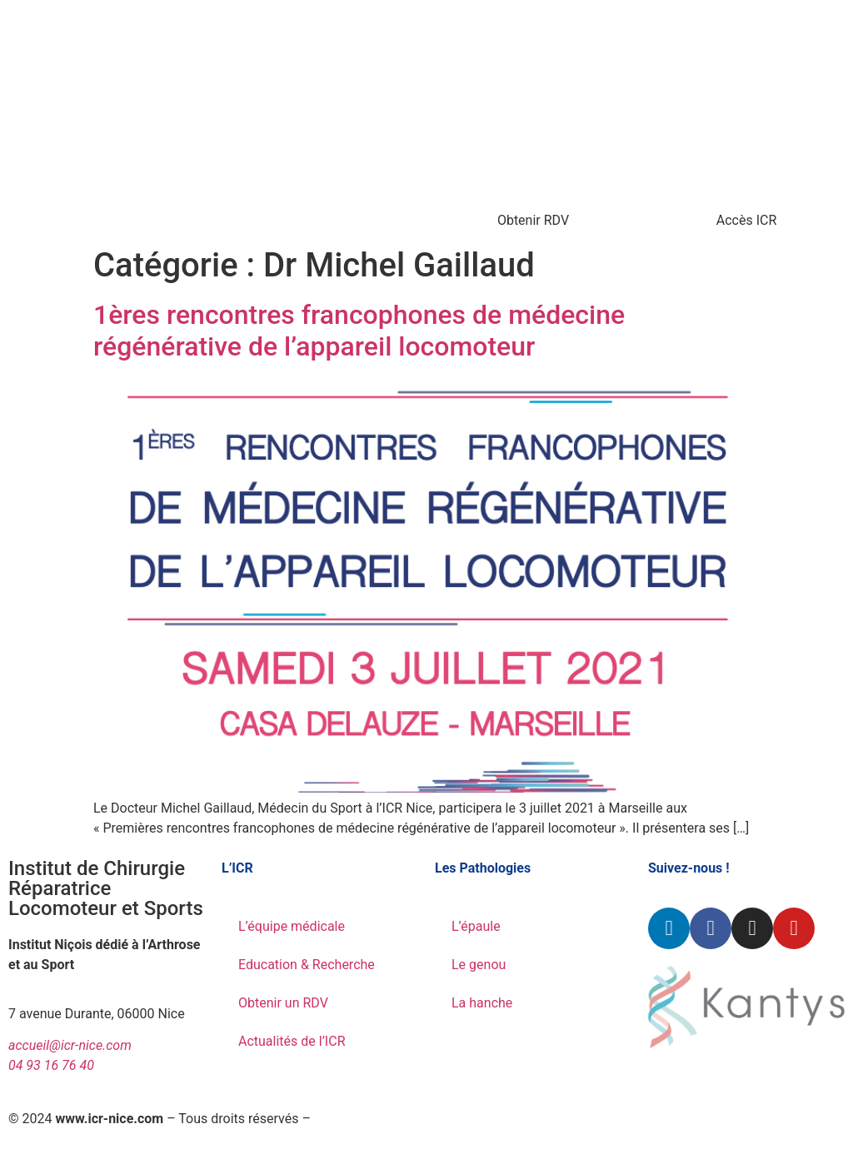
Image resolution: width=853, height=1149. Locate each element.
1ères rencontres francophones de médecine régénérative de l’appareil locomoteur (359, 330)
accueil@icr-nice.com (70, 1045)
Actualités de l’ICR (292, 1041)
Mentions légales (364, 1119)
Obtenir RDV (533, 220)
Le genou (478, 964)
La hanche (481, 1003)
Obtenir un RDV (283, 1003)
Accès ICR (746, 220)
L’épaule (476, 926)
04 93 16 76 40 (51, 1065)
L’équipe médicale (291, 926)
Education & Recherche (306, 964)
